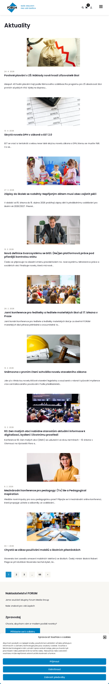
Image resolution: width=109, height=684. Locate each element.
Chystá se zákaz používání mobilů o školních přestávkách (42, 550)
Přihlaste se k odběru (23, 631)
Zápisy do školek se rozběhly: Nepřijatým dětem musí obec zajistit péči (50, 194)
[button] (104, 637)
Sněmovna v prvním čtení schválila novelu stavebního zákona (45, 372)
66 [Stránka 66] (40, 574)
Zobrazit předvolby (54, 677)
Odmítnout (54, 669)
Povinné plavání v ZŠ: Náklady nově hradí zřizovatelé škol (41, 75)
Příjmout (54, 661)
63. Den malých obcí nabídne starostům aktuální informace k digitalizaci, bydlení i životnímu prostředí (44, 432)
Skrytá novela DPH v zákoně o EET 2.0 (28, 134)
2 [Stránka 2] (16, 574)
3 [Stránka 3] (24, 574)
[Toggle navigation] (101, 6)
